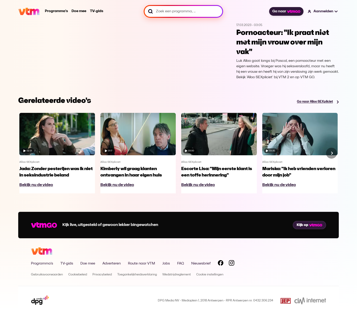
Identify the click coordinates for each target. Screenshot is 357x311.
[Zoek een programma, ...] (183, 11)
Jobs (166, 263)
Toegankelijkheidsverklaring (137, 274)
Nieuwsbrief (201, 263)
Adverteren (111, 263)
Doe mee (78, 11)
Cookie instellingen (209, 274)
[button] (323, 11)
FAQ (180, 263)
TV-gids (96, 11)
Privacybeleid (102, 274)
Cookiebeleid (77, 274)
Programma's (56, 11)
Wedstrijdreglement (176, 274)
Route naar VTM (141, 263)
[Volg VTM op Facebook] (220, 263)
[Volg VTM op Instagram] (231, 263)
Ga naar (286, 11)
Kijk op (309, 225)
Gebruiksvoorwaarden (47, 274)
